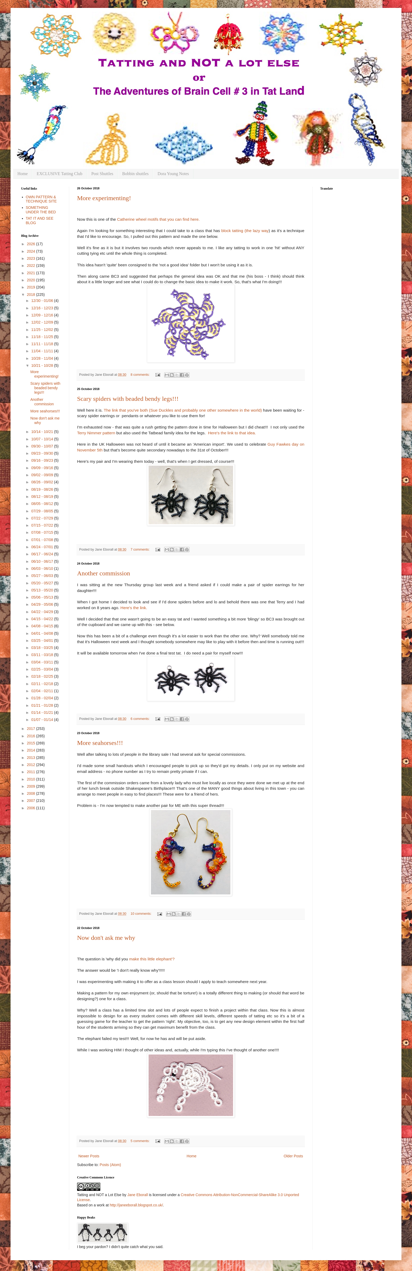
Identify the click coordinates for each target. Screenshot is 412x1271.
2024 (31, 251)
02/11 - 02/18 (42, 684)
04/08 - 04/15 (42, 626)
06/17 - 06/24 (42, 554)
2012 (31, 765)
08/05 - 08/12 (42, 504)
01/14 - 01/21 (42, 712)
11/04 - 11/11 (42, 351)
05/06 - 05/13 (42, 597)
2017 (31, 728)
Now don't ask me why (106, 937)
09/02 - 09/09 (42, 475)
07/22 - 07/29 (42, 518)
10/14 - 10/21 (42, 432)
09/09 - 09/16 (42, 468)
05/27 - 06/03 (42, 576)
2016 (31, 736)
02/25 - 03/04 (42, 669)
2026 (31, 244)
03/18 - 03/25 (42, 648)
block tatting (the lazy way (245, 230)
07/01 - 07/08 (42, 540)
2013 (31, 757)
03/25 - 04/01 (42, 640)
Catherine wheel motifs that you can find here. (158, 219)
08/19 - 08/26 (42, 489)
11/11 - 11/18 (42, 344)
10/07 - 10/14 (42, 439)
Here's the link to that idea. (232, 433)
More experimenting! (104, 198)
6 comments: (141, 719)
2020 (31, 280)
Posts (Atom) (110, 1165)
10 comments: (142, 914)
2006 (31, 808)
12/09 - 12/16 (42, 315)
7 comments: (141, 549)
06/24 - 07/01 (42, 547)
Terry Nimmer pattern (96, 433)
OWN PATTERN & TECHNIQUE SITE (41, 199)
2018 (31, 294)
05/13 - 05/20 (42, 590)
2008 (31, 793)
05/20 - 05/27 (42, 583)
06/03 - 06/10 (42, 568)
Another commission (103, 573)
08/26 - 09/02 (42, 482)
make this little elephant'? (151, 959)
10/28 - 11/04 (42, 358)
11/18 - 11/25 (42, 337)
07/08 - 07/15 (42, 532)
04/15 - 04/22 (42, 619)
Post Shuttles (102, 173)
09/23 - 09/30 (42, 453)
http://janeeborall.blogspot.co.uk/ (136, 1205)
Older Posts (293, 1156)
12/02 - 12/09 (42, 322)
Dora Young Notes (173, 173)
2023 (31, 258)
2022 (31, 265)
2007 (31, 800)
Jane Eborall (137, 1195)
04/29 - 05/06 (42, 604)
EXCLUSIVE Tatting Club (59, 173)
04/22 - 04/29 (42, 612)
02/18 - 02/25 (42, 676)
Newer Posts (88, 1156)
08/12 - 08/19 (42, 496)
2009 (31, 786)
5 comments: (141, 1141)
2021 (31, 273)
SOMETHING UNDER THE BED (41, 209)
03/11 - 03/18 (42, 655)
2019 (31, 287)
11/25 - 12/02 (42, 330)
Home (22, 173)
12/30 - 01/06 (42, 301)
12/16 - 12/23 (42, 308)
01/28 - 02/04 (42, 698)
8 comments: (141, 375)
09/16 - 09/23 (42, 460)
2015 (31, 743)
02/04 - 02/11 (42, 691)
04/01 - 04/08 (42, 633)
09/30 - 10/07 (42, 446)
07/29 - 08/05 (42, 511)
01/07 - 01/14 (42, 720)
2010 (31, 779)
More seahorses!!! (100, 742)
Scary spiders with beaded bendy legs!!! (128, 398)
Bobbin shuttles (135, 173)
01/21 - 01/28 (42, 705)
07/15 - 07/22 (42, 525)
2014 (31, 750)
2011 (31, 772)
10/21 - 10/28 (42, 365)
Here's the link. (133, 607)
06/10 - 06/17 (42, 561)
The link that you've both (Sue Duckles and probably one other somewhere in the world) (183, 410)
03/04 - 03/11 (42, 662)
